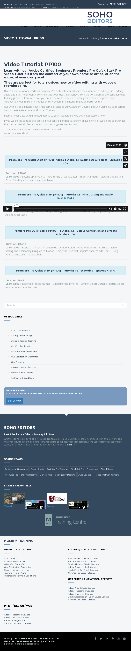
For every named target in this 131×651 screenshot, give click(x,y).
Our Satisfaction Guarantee (24, 356)
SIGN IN (123, 26)
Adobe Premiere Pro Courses (82, 561)
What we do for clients (22, 372)
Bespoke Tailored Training (23, 341)
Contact (98, 26)
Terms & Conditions (27, 644)
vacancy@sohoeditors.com (27, 7)
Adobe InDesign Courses (16, 620)
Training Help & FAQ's (15, 573)
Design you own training (16, 570)
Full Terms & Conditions (22, 378)
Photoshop (92, 469)
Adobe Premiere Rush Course (82, 567)
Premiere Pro (11, 474)
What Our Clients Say (15, 564)
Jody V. (50, 506)
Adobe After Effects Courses (81, 588)
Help (111, 26)
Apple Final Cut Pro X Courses (83, 570)
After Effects (107, 469)
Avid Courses (84, 474)
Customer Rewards (20, 330)
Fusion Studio (37, 469)
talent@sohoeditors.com (47, 4)
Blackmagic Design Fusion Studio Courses (88, 596)
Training (69, 26)
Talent (36, 26)
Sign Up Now (14, 401)
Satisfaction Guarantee (16, 469)
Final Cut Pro (77, 469)
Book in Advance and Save (24, 351)
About (84, 26)
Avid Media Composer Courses (83, 558)
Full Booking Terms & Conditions (20, 575)
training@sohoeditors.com (65, 7)
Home (24, 26)
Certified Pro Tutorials (21, 346)
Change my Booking (21, 335)
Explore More (71, 444)
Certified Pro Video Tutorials (81, 573)
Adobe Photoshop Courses (81, 590)
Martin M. (9, 506)
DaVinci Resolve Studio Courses (83, 564)
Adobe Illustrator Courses (80, 594)
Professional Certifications (23, 367)
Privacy (8, 644)
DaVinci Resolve (29, 474)
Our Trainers (17, 362)
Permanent (53, 26)
